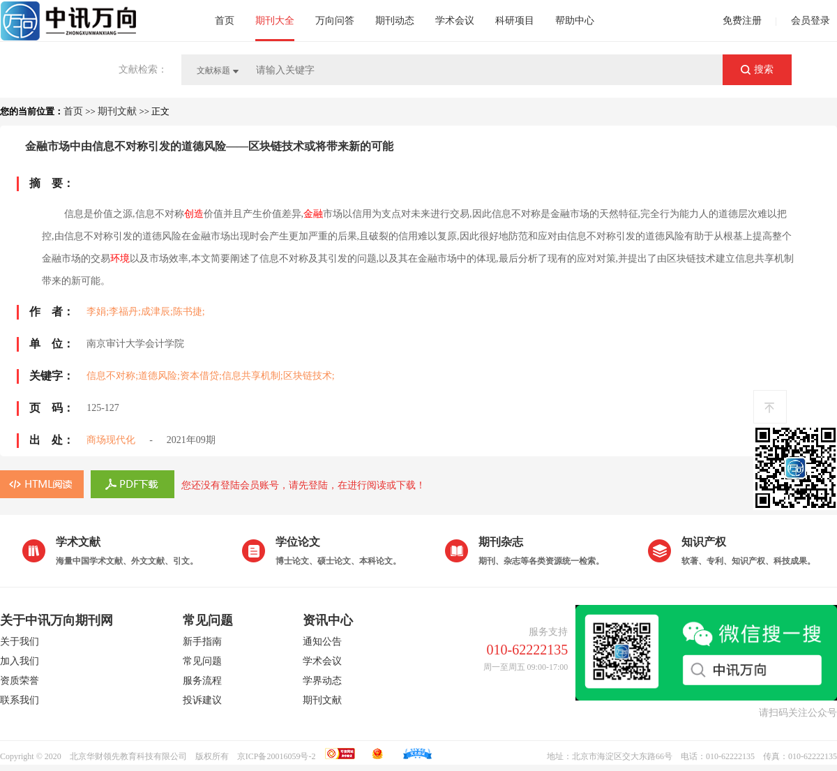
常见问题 (202, 661)
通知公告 (322, 641)
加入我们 (19, 661)
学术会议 (322, 661)
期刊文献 (117, 111)
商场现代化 (110, 440)
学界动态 (322, 680)
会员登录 (810, 20)
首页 (73, 111)
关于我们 (19, 641)
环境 (120, 258)
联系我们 (19, 700)
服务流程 (202, 680)
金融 (313, 214)
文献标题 (213, 70)
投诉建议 (202, 700)
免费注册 (742, 20)
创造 (194, 214)
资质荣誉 (19, 680)
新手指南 (202, 641)
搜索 (764, 69)
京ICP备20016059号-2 (276, 756)
